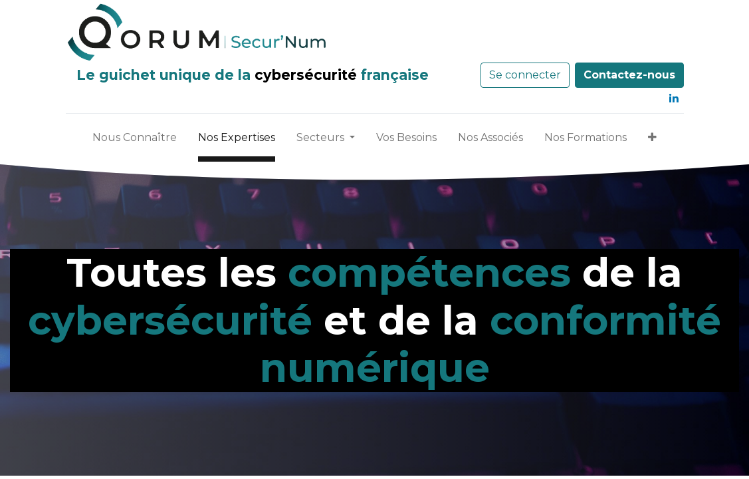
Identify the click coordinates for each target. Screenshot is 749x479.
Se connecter (525, 75)
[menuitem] (134, 140)
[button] (652, 140)
